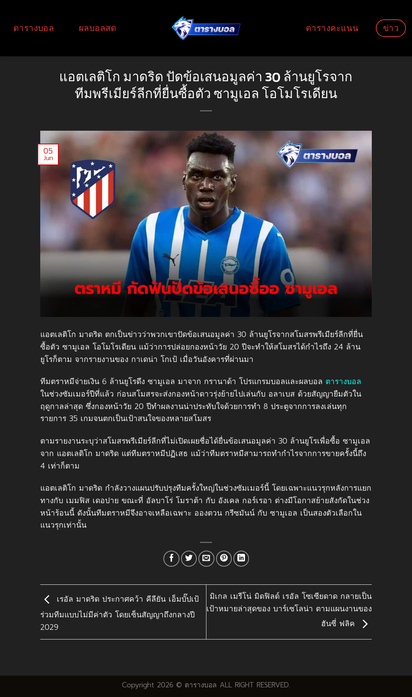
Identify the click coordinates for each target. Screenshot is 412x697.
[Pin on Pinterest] (224, 559)
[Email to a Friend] (206, 559)
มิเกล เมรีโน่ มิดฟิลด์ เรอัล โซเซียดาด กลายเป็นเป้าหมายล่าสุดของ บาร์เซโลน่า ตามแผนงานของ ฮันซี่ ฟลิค (289, 610)
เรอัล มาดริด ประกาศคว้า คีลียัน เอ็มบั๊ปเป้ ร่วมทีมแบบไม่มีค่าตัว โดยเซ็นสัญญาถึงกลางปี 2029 (119, 613)
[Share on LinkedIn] (241, 559)
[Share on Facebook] (171, 559)
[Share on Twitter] (189, 559)
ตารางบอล (33, 28)
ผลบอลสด (98, 28)
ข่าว (391, 28)
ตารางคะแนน (332, 28)
